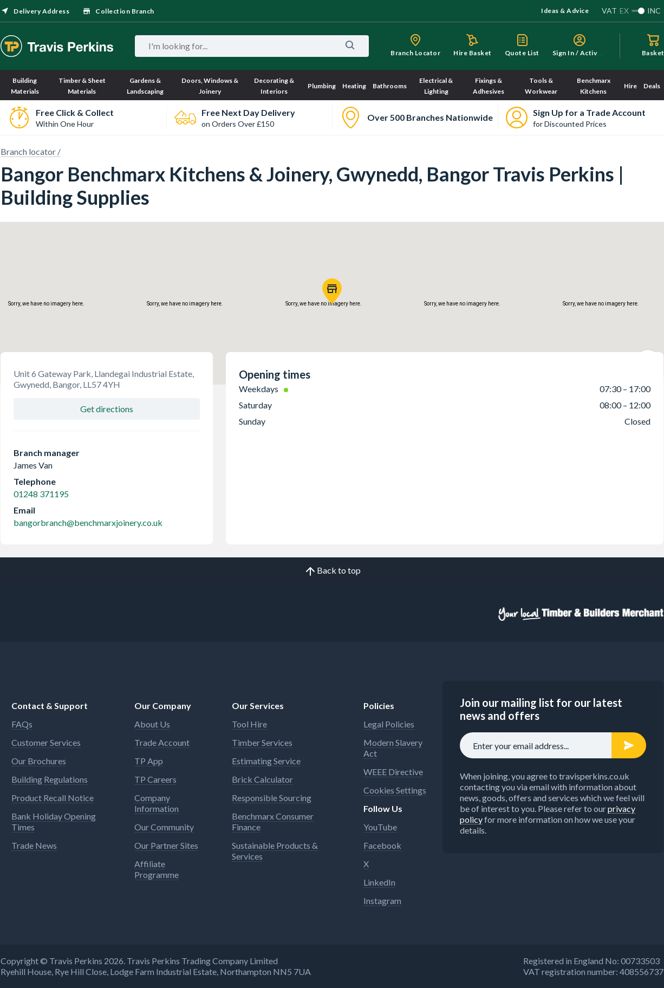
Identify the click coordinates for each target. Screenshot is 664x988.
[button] (332, 290)
